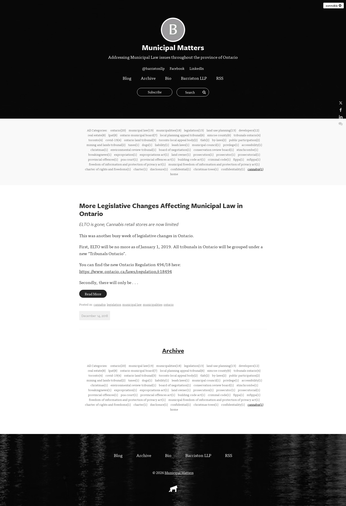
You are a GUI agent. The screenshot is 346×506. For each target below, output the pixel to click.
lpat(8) (112, 135)
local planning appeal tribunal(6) (182, 135)
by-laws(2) (219, 139)
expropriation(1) (125, 154)
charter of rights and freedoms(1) (108, 169)
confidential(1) (181, 169)
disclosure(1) (159, 169)
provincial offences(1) (103, 159)
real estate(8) (96, 135)
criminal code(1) (219, 159)
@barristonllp (153, 68)
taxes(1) (133, 144)
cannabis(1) (255, 169)
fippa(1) (238, 159)
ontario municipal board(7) (138, 135)
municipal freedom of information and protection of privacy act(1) (214, 164)
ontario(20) (118, 130)
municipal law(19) (141, 130)
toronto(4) (95, 139)
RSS (219, 77)
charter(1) (140, 169)
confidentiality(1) (233, 169)
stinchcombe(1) (247, 149)
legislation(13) (194, 130)
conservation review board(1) (214, 149)
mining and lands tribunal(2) (105, 144)
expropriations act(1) (154, 154)
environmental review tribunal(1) (133, 149)
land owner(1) (180, 154)
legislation (114, 304)
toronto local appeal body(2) (178, 139)
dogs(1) (147, 144)
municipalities (152, 304)
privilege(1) (231, 144)
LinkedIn (197, 68)
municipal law (132, 304)
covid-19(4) (113, 139)
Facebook (177, 68)
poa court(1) (129, 159)
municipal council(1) (206, 144)
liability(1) (162, 144)
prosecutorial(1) (249, 154)
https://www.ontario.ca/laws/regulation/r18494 (125, 271)
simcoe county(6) (219, 135)
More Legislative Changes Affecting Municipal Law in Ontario (161, 209)
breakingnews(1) (99, 154)
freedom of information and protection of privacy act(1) (127, 164)
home (174, 173)
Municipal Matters (179, 472)
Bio (168, 77)
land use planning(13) (221, 130)
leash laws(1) (180, 144)
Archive (148, 77)
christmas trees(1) (206, 169)
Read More (93, 294)
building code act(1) (191, 159)
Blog (127, 77)
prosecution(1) (203, 154)
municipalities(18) (168, 130)
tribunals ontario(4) (247, 135)
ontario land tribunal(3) (140, 139)
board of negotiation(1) (175, 149)
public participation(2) (244, 139)
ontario (169, 304)
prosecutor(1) (225, 154)
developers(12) (249, 130)
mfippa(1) (253, 159)
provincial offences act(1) (157, 159)
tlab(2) (204, 139)
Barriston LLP (194, 77)
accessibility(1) (252, 144)
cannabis (333, 5)
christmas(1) (99, 149)
